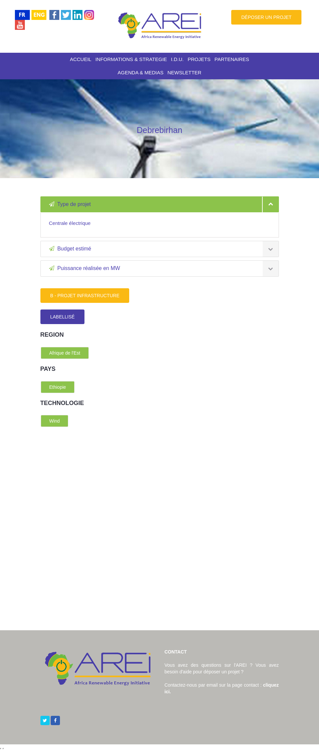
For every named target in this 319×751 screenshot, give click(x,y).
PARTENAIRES (232, 59)
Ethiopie (57, 387)
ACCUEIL (80, 59)
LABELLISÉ (62, 316)
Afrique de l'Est (64, 353)
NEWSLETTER (184, 72)
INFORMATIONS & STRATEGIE (131, 59)
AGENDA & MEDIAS (140, 72)
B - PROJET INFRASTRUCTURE (85, 295)
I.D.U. (177, 59)
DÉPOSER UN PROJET (266, 17)
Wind (54, 421)
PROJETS (198, 59)
